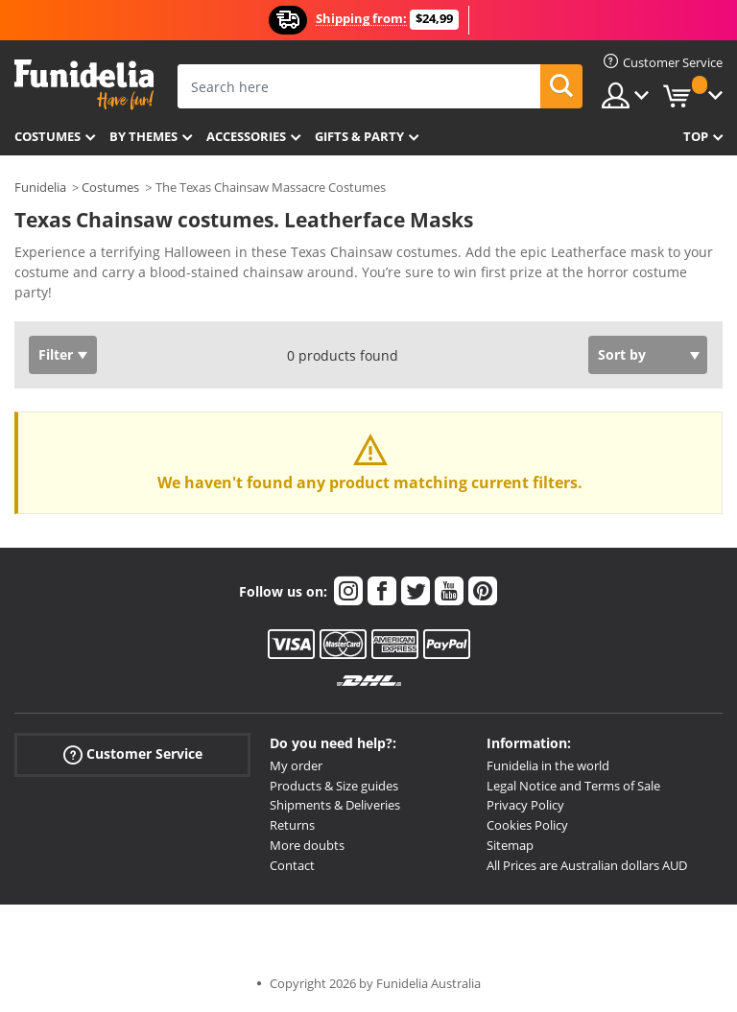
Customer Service (132, 754)
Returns (292, 825)
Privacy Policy (525, 804)
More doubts (307, 845)
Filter (55, 354)
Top (695, 136)
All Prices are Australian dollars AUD (587, 865)
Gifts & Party (359, 136)
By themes (143, 136)
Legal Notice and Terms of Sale (573, 785)
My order (296, 765)
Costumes (47, 136)
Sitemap (510, 845)
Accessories (246, 136)
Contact (292, 865)
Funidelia (40, 187)
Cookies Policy (527, 825)
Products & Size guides (334, 785)
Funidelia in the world (548, 765)
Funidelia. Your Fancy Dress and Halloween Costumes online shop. (84, 84)
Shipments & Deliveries (335, 804)
